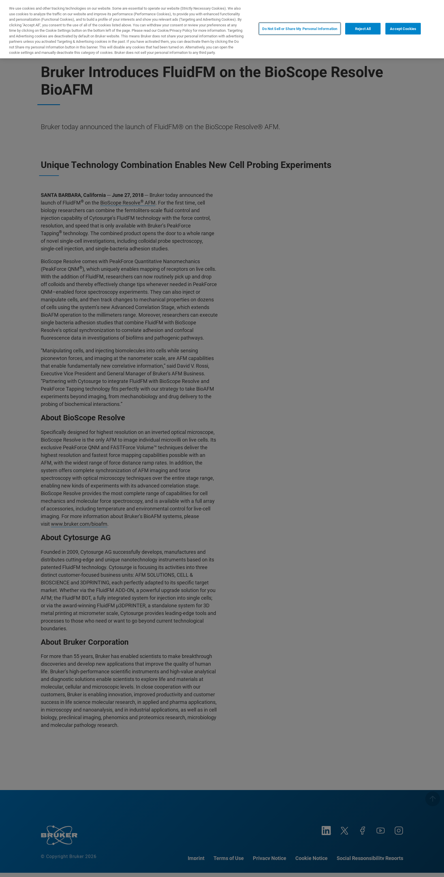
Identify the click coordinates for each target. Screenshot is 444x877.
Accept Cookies (403, 29)
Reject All (363, 29)
